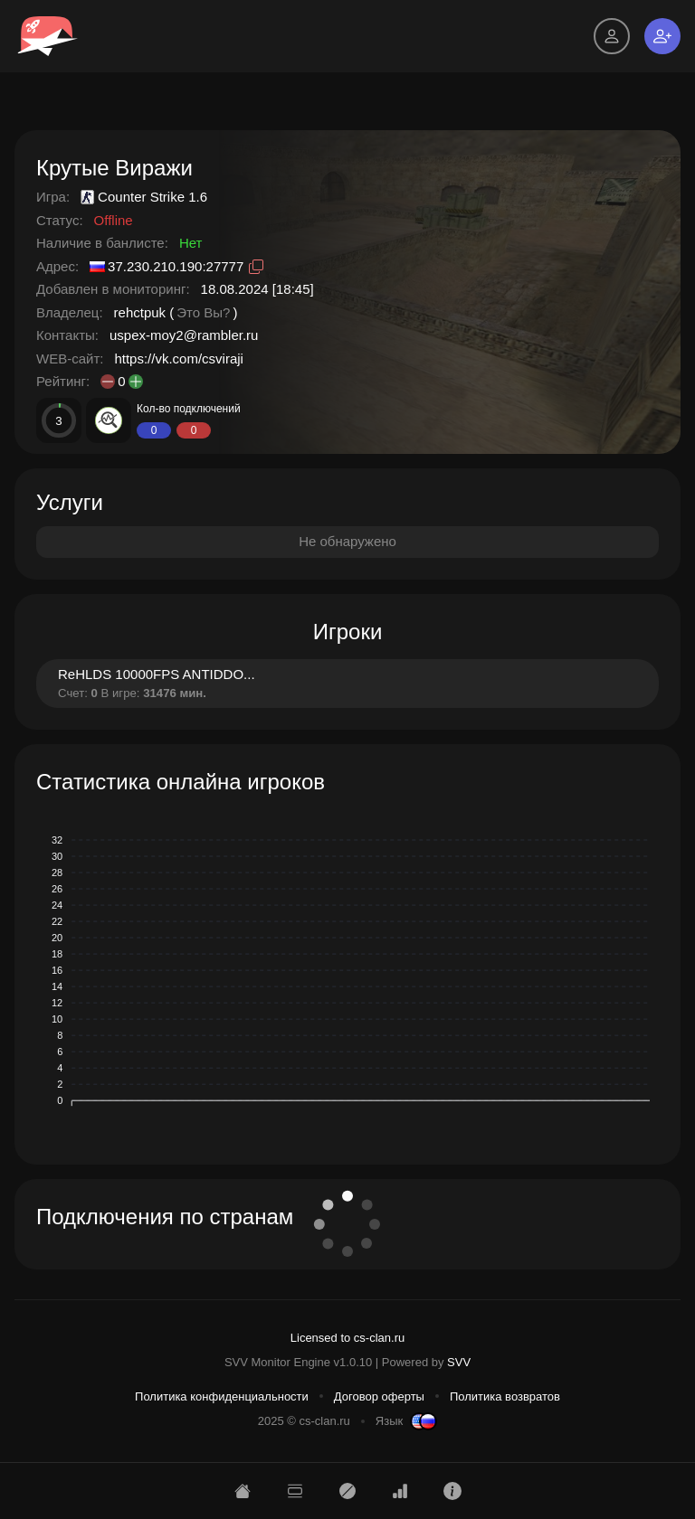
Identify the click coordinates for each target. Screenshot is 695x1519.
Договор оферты (379, 1396)
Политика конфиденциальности (222, 1396)
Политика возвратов (505, 1396)
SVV (459, 1362)
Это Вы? (203, 312)
